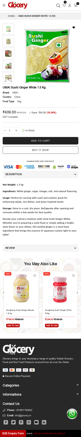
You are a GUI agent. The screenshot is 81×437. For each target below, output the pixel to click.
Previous (5, 81)
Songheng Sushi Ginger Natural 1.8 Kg (20, 311)
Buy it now (40, 150)
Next (11, 81)
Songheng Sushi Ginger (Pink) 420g (58, 311)
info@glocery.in (23, 415)
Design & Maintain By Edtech (50, 433)
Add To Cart (13, 325)
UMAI (15, 92)
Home (11, 16)
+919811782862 (23, 410)
